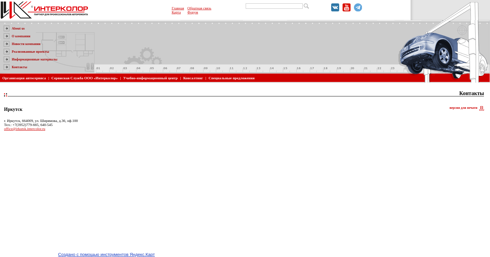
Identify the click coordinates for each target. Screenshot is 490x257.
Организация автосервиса (24, 78)
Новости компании (26, 44)
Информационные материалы (34, 59)
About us (18, 28)
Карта (176, 12)
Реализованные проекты (30, 51)
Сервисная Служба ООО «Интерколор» (84, 78)
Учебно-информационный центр (150, 78)
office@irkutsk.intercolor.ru (24, 129)
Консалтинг (193, 78)
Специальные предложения (231, 78)
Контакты (19, 67)
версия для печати (463, 108)
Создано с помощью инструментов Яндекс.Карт (106, 254)
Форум (192, 12)
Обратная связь (199, 8)
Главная (178, 8)
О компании (21, 36)
